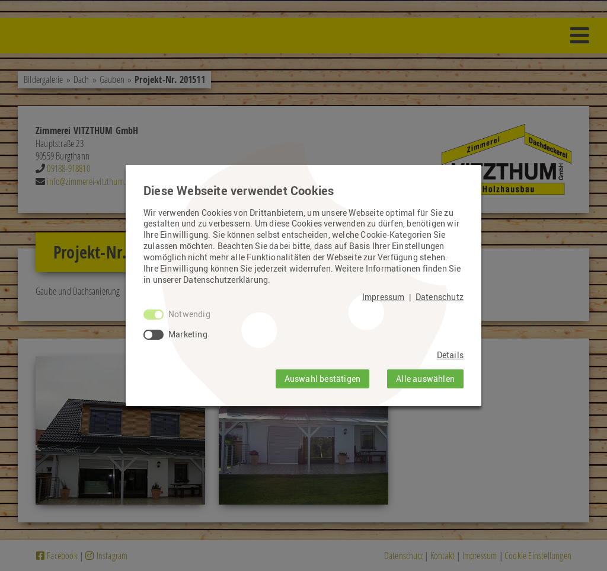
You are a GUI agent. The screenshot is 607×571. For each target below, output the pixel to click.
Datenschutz (440, 297)
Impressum (383, 297)
